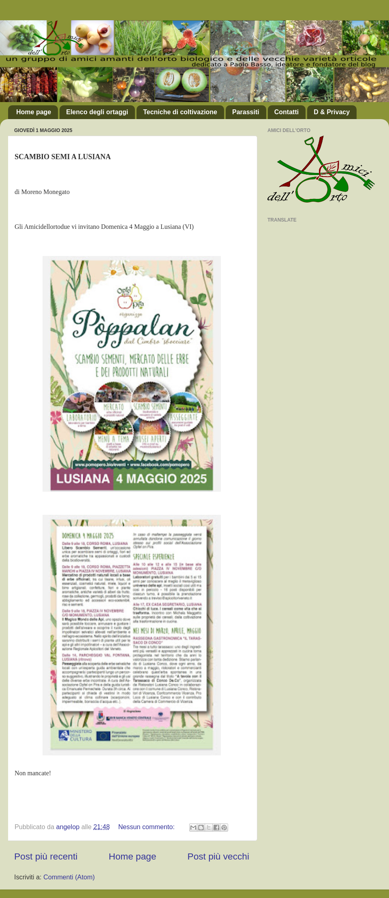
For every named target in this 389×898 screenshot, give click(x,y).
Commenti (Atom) (69, 877)
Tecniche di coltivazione (180, 112)
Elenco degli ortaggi (97, 112)
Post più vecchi (218, 856)
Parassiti (245, 112)
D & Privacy (332, 112)
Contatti (286, 112)
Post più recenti (45, 856)
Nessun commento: (147, 826)
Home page (33, 112)
